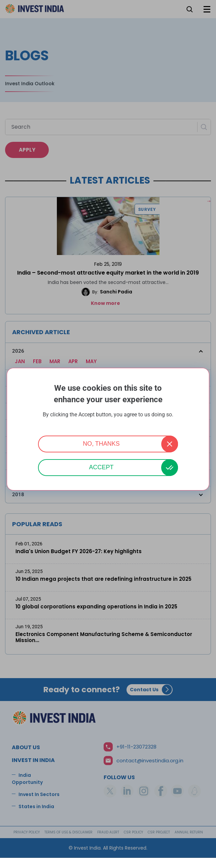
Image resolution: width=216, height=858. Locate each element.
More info (108, 423)
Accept (101, 467)
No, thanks (101, 443)
